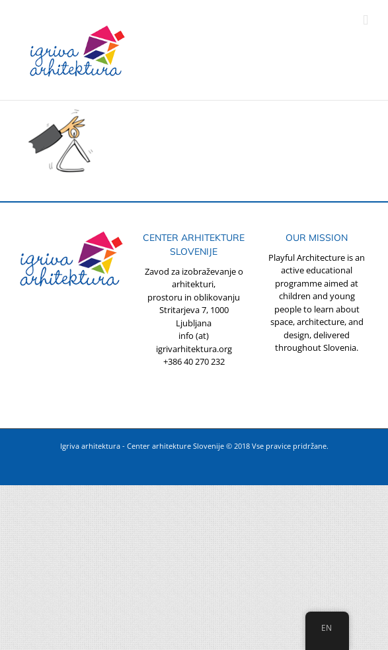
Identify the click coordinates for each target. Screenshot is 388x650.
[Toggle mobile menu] (365, 20)
